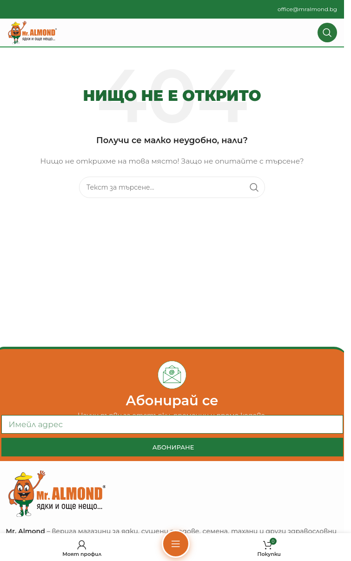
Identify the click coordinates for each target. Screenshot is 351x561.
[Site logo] (32, 32)
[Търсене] (327, 32)
